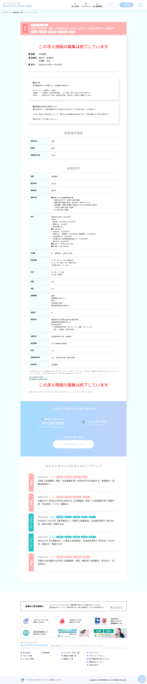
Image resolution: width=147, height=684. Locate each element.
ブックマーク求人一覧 (71, 653)
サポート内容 (27, 656)
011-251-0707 (53, 423)
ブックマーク (86, 5)
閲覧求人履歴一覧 (70, 656)
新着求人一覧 (68, 659)
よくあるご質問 (28, 659)
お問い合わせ (94, 665)
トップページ (6, 12)
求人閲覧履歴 (97, 5)
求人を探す (75, 5)
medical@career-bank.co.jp (94, 424)
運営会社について (96, 661)
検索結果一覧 (17, 12)
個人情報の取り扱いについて (99, 659)
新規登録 (46, 653)
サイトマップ (94, 653)
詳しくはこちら (116, 607)
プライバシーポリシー (97, 656)
